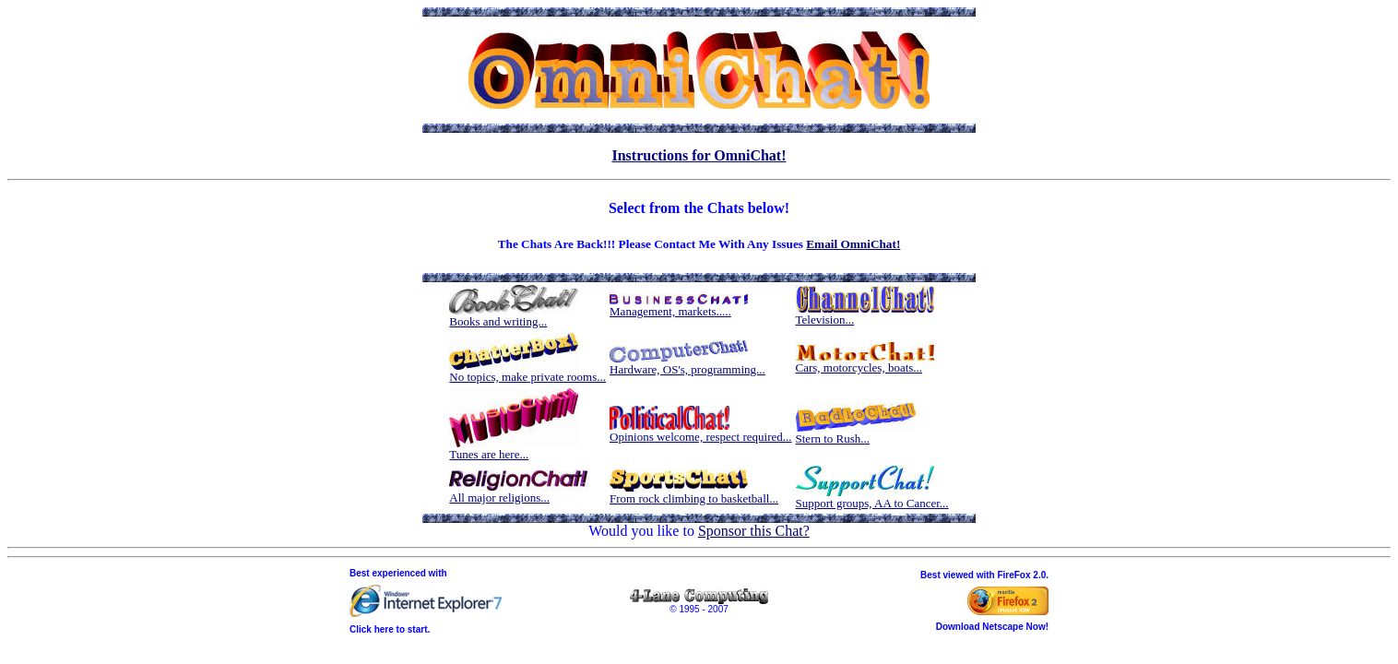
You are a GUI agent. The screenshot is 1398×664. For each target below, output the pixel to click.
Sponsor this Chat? (754, 531)
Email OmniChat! (853, 244)
